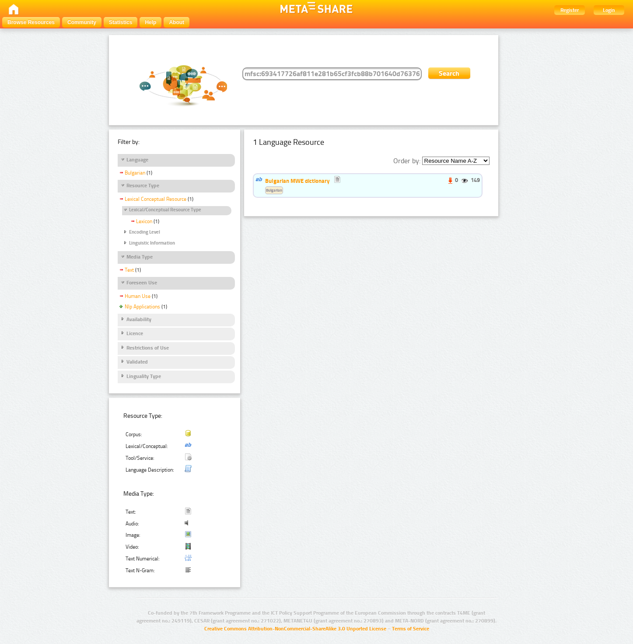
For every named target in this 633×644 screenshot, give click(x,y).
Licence (134, 333)
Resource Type (142, 185)
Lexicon (144, 221)
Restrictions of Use (147, 348)
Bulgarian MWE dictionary (297, 180)
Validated (137, 362)
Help (150, 22)
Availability (138, 319)
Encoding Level (144, 232)
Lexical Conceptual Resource (155, 199)
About (176, 22)
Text (129, 270)
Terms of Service (410, 629)
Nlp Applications (142, 307)
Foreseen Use (141, 283)
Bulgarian (135, 173)
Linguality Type (143, 376)
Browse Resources (31, 22)
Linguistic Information (152, 243)
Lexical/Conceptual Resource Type (165, 210)
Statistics (120, 22)
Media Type (139, 257)
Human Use (137, 296)
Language (137, 160)
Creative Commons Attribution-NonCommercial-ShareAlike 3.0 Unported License (295, 629)
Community (81, 22)
